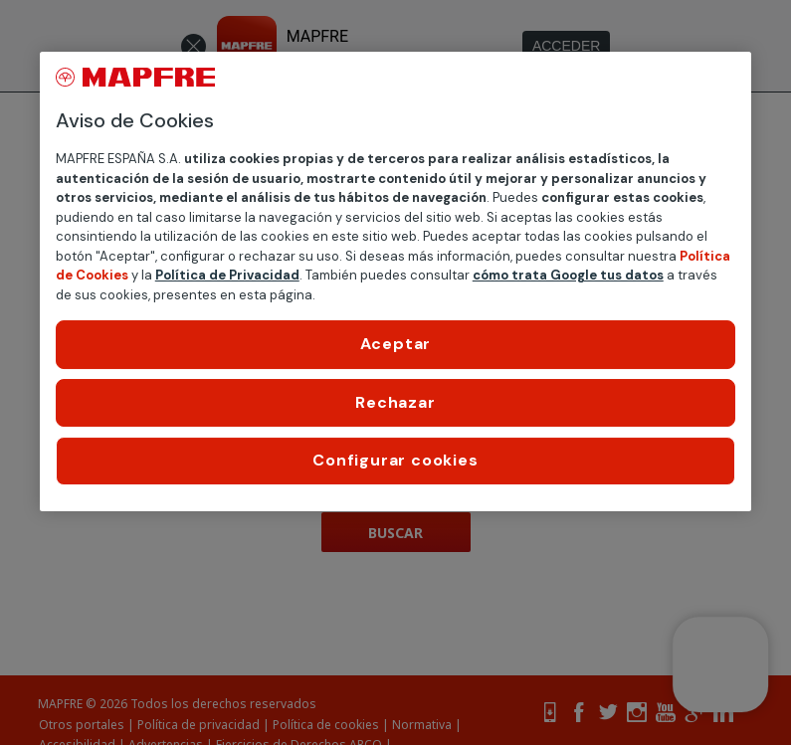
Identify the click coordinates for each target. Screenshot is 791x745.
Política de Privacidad (227, 275)
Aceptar (396, 343)
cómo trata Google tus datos (568, 275)
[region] (396, 281)
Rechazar (395, 402)
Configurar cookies (395, 460)
